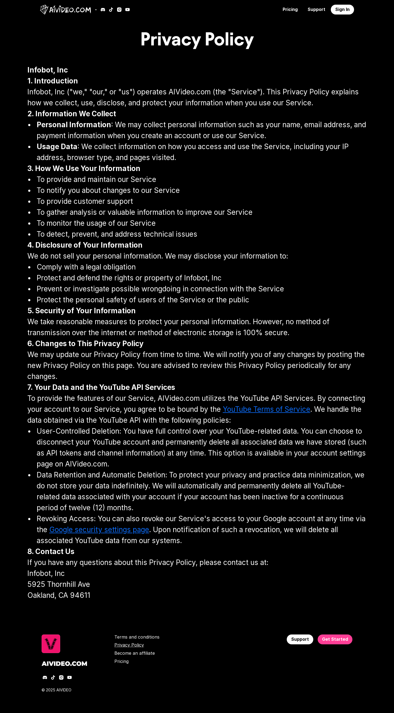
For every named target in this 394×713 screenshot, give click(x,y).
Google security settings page (99, 529)
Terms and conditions (137, 637)
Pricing (121, 661)
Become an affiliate (134, 653)
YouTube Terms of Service (266, 409)
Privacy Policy (129, 645)
